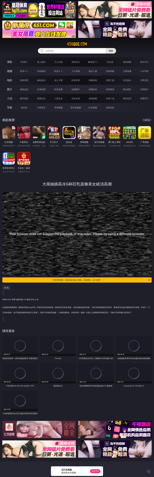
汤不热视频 (75, 107)
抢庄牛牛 (144, 62)
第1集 (6, 287)
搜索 (111, 50)
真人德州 (41, 62)
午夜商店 (41, 107)
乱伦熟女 (127, 80)
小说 (9, 98)
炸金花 (110, 62)
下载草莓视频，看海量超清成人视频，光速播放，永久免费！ (101, 280)
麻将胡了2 (93, 62)
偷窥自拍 (24, 89)
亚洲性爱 (24, 80)
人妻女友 (58, 98)
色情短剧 (110, 107)
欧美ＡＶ (58, 71)
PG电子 (24, 62)
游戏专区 (76, 62)
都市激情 (24, 98)
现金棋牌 (127, 62)
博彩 (9, 62)
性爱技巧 (144, 98)
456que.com (77, 44)
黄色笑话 (127, 98)
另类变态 (144, 80)
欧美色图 (58, 89)
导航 (9, 107)
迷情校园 (93, 98)
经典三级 (110, 80)
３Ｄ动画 (76, 71)
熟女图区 (127, 89)
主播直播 (127, 71)
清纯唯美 (110, 89)
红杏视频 (93, 107)
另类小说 (110, 98)
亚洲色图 (41, 89)
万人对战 (58, 62)
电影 (9, 80)
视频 (9, 71)
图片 (9, 89)
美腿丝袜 (93, 89)
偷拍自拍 (41, 80)
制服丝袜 (93, 80)
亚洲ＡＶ (24, 71)
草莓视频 (58, 107)
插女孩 (24, 107)
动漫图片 (76, 89)
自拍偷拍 (41, 71)
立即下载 (95, 471)
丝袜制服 (110, 71)
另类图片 (144, 89)
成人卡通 (58, 80)
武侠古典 (76, 98)
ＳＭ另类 (144, 71)
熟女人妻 (93, 71)
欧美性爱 (76, 80)
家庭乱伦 (41, 98)
